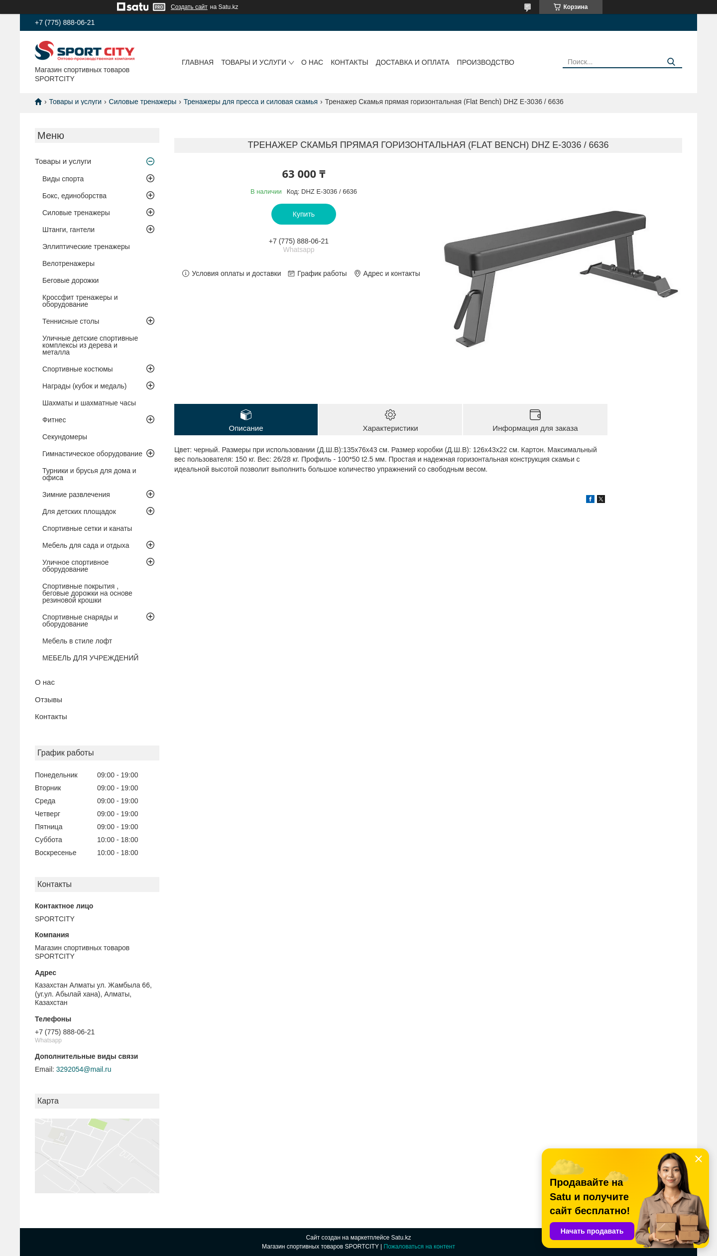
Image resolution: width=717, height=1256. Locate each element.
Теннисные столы (70, 321)
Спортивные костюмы (77, 369)
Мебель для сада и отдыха (85, 545)
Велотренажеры (68, 263)
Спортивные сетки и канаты (87, 528)
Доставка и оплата (413, 62)
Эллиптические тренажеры (86, 247)
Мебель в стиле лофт (77, 641)
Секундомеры (64, 437)
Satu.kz (401, 1237)
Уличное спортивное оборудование (75, 565)
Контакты (349, 62)
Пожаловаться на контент (419, 1246)
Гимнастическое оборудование (92, 454)
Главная (198, 62)
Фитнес (54, 420)
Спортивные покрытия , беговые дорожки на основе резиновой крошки (87, 593)
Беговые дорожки (70, 280)
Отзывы (48, 699)
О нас (312, 62)
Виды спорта (63, 179)
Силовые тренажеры (143, 101)
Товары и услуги (253, 62)
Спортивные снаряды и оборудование (80, 620)
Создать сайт (189, 6)
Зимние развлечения (76, 495)
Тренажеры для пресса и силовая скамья (251, 101)
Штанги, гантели (68, 230)
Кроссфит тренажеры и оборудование (80, 300)
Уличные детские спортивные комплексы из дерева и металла (90, 345)
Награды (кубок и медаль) (84, 386)
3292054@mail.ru (84, 1069)
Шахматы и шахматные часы (89, 403)
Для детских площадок (79, 511)
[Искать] (671, 62)
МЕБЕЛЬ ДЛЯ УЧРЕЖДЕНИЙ (90, 658)
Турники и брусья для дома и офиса (89, 474)
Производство (485, 62)
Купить (304, 214)
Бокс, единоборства (74, 196)
